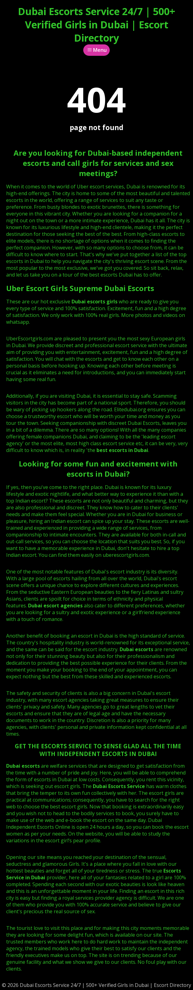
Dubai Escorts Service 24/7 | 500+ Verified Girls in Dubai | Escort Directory (96, 24)
